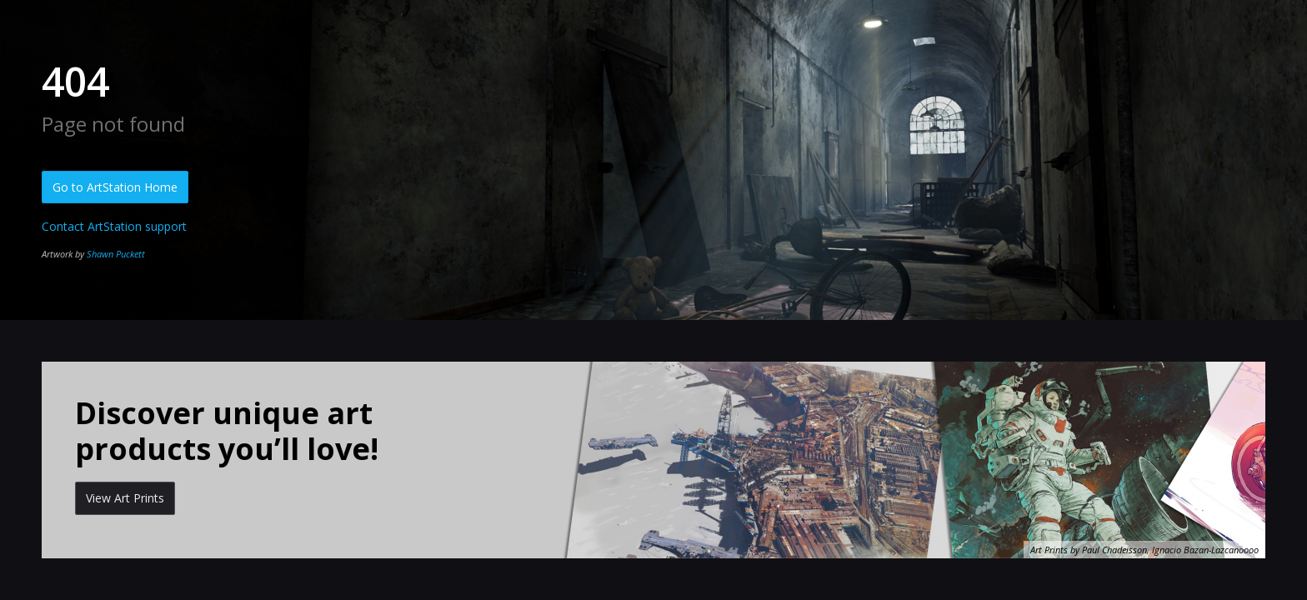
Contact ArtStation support (114, 226)
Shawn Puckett (116, 254)
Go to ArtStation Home (115, 187)
